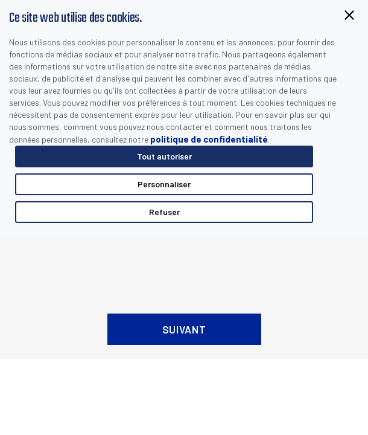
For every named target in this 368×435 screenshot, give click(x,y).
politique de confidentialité (209, 139)
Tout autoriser (164, 156)
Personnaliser (164, 184)
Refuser (164, 212)
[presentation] (184, 265)
